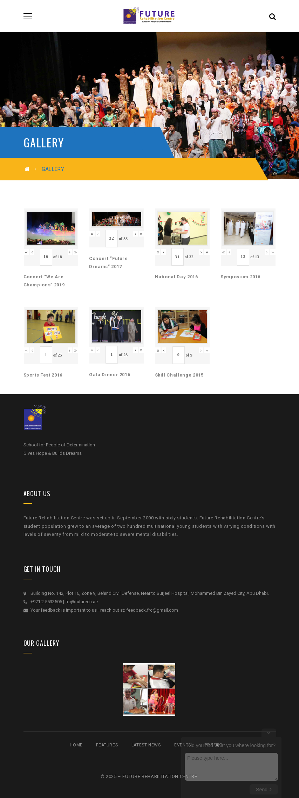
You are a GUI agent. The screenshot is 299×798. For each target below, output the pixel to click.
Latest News (146, 745)
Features (107, 745)
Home (76, 745)
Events (182, 745)
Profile (213, 745)
